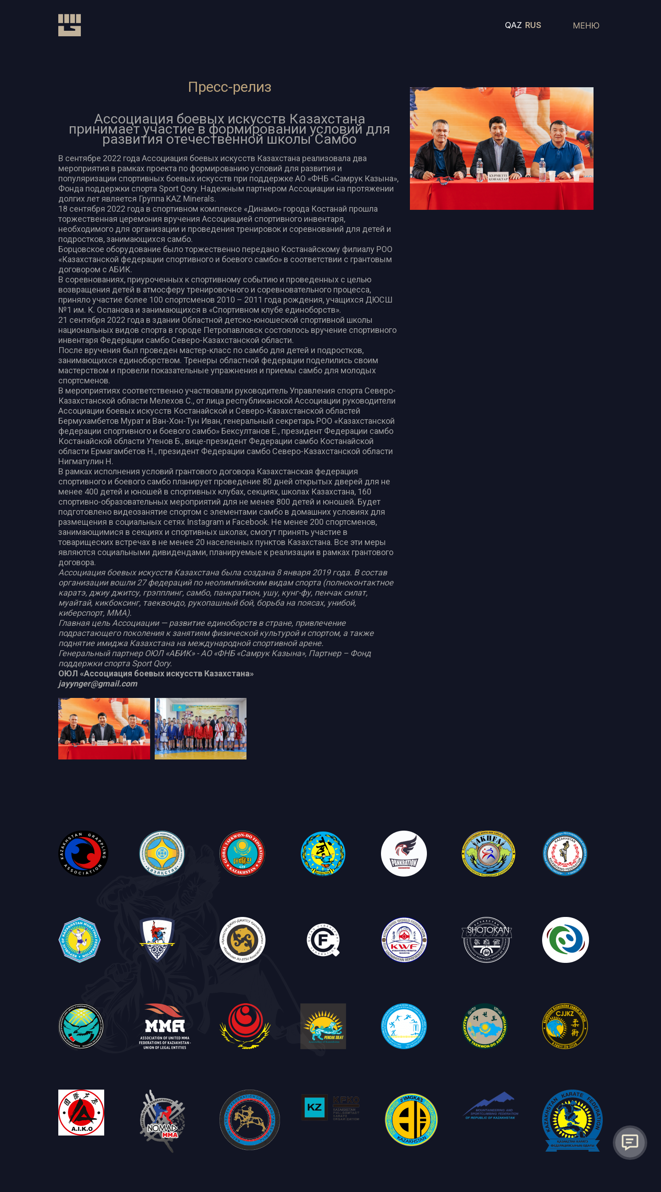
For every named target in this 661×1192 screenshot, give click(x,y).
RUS (533, 25)
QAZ (513, 25)
